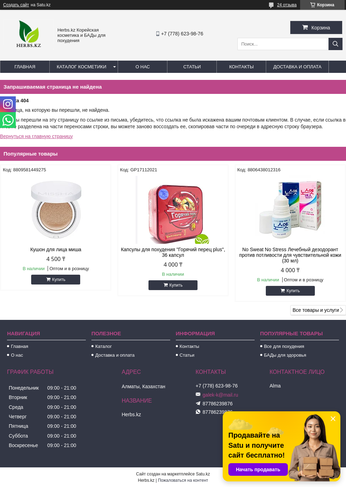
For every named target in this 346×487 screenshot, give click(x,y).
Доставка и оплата (297, 66)
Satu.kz (203, 474)
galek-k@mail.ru (220, 395)
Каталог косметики (81, 66)
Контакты (241, 66)
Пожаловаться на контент (183, 480)
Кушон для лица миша (55, 249)
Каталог (103, 346)
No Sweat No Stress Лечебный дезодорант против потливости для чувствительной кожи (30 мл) (290, 255)
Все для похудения (284, 346)
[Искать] (335, 44)
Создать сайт (16, 4)
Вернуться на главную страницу (36, 136)
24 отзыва (287, 4)
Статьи (192, 66)
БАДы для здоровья (285, 355)
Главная (24, 66)
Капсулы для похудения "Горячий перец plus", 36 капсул (173, 252)
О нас (143, 66)
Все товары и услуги (315, 310)
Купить (58, 279)
